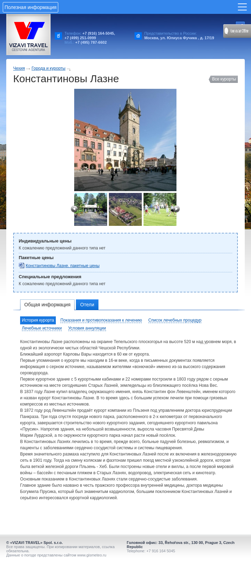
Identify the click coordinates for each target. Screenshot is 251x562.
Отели (87, 304)
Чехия (19, 68)
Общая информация (47, 304)
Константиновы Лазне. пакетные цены (62, 265)
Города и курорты (49, 68)
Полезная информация (31, 7)
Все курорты (224, 79)
